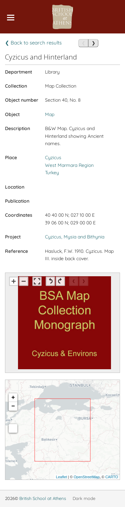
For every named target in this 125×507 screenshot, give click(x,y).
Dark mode (84, 498)
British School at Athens (42, 498)
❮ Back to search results (33, 42)
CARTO (111, 477)
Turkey (52, 173)
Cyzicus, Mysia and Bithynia (74, 237)
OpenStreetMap (87, 477)
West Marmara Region (69, 165)
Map (49, 114)
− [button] (13, 406)
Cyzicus (53, 158)
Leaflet (61, 477)
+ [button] (13, 398)
